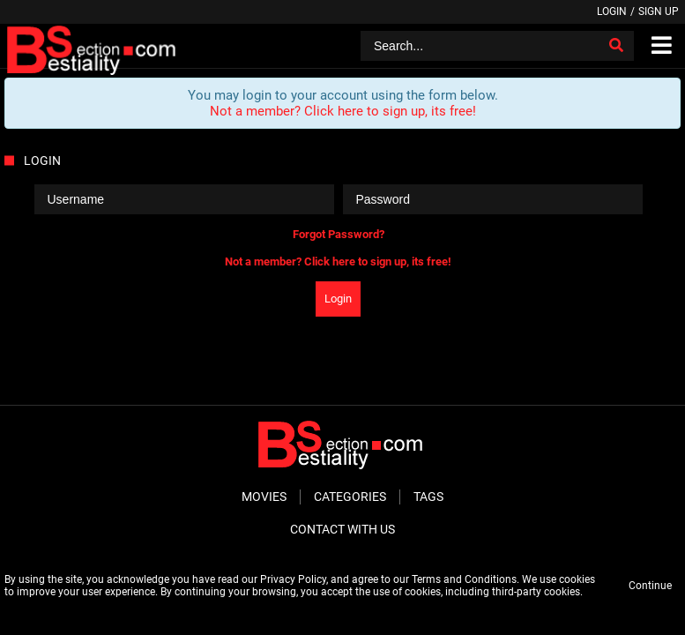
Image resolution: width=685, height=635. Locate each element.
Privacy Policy (293, 579)
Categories (350, 496)
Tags (428, 496)
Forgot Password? (338, 234)
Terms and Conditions (464, 579)
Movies (264, 496)
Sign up (658, 11)
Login (612, 11)
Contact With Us (342, 529)
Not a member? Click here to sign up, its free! (343, 111)
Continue (650, 585)
